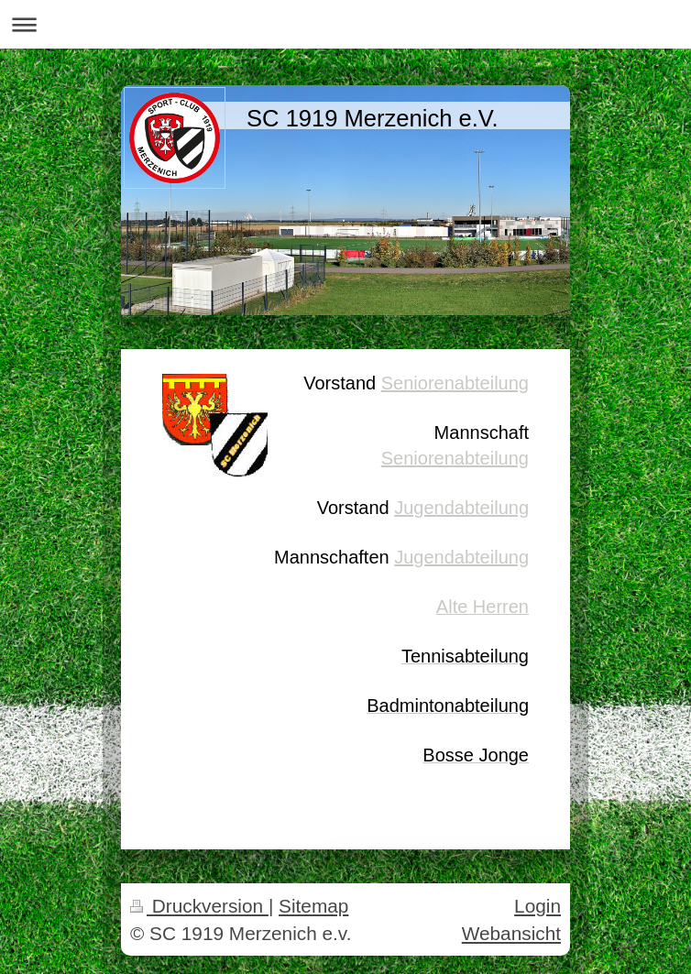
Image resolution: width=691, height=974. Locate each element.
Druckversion (199, 905)
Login (537, 905)
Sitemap (313, 905)
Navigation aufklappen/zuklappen (345, 24)
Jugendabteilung (461, 508)
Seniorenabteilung (455, 383)
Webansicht (511, 933)
